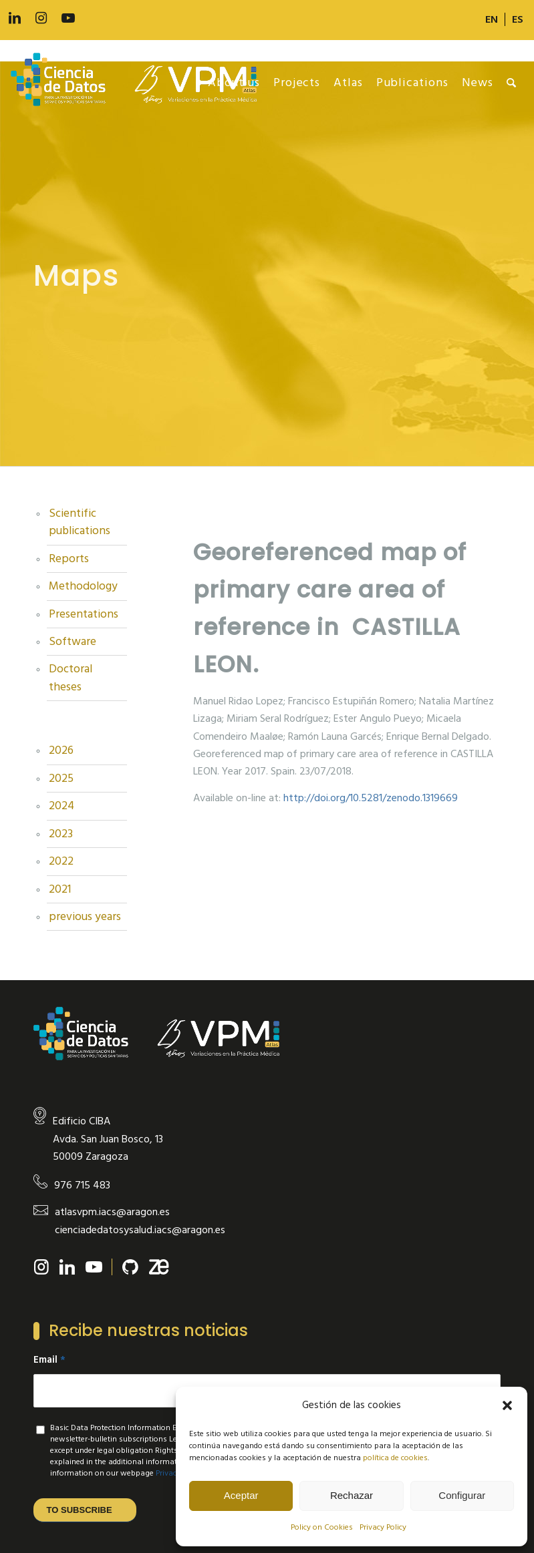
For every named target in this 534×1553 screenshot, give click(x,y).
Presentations (83, 614)
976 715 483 (82, 1185)
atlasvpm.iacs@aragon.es (112, 1211)
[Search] (511, 83)
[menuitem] (492, 19)
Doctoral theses (70, 677)
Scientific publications (79, 522)
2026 (61, 750)
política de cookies (395, 1458)
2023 (61, 834)
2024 (61, 806)
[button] (507, 1405)
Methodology (83, 586)
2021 (60, 889)
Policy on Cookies (322, 1527)
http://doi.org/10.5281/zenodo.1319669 (370, 798)
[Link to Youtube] (68, 18)
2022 (61, 861)
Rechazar (351, 1495)
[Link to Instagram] (41, 18)
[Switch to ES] (517, 19)
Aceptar (241, 1495)
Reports (69, 559)
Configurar (461, 1495)
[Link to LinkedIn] (15, 18)
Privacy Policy (383, 1527)
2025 (61, 778)
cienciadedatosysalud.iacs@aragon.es (140, 1230)
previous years (85, 917)
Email (49, 1360)
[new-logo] (141, 83)
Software (72, 642)
